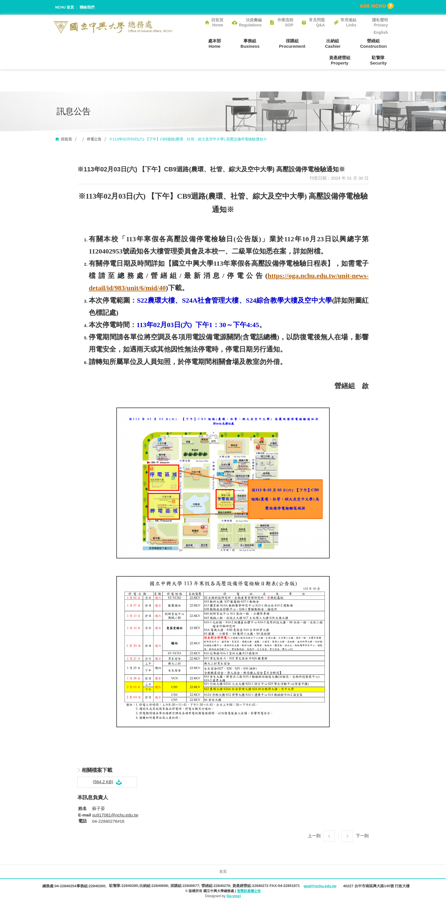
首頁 (223, 872)
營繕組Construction (336, 43)
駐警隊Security (379, 60)
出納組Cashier (298, 43)
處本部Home (187, 43)
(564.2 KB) (103, 782)
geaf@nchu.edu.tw (319, 886)
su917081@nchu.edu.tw (115, 815)
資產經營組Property (377, 43)
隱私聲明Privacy (380, 22)
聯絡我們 (87, 7)
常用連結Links (348, 22)
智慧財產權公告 (249, 891)
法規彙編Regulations (250, 22)
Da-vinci (234, 896)
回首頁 (66, 139)
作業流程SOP (285, 22)
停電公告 (94, 139)
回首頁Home (217, 22)
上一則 (314, 836)
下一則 (362, 836)
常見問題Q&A (317, 22)
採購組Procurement (260, 43)
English (380, 32)
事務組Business (220, 43)
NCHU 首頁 (64, 7)
